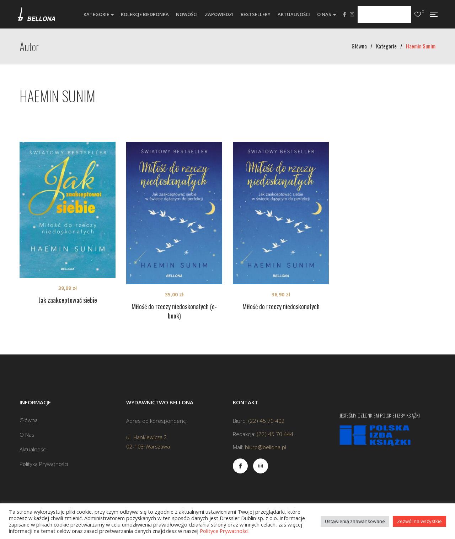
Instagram (352, 14)
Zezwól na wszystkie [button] (419, 521)
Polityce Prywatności (224, 530)
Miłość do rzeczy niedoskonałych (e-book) (174, 311)
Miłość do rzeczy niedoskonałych (281, 306)
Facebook (344, 14)
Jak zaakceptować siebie (67, 300)
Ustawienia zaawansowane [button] (355, 521)
